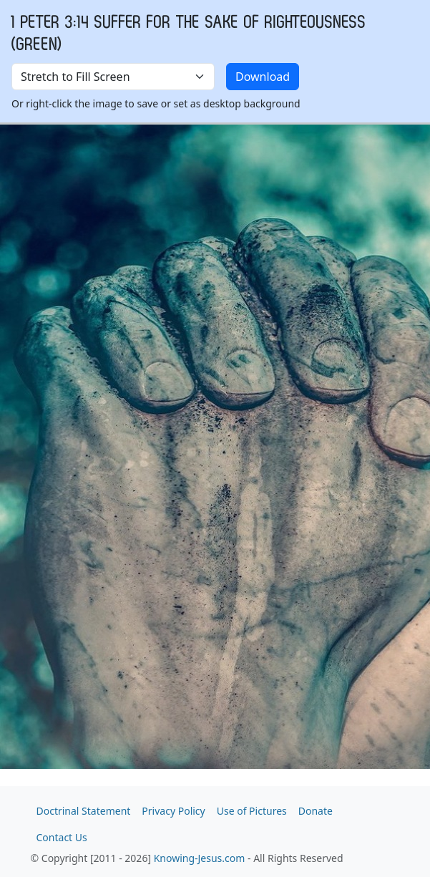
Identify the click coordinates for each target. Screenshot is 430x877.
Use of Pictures (252, 811)
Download (262, 76)
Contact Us (61, 837)
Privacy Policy (173, 811)
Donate (315, 811)
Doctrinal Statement (83, 811)
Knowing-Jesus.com (199, 858)
